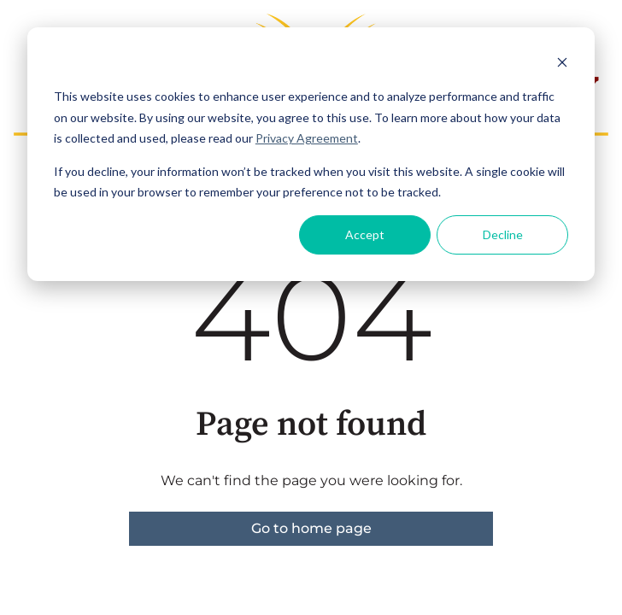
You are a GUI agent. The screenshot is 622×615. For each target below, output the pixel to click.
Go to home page (311, 528)
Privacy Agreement (306, 138)
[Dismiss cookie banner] (562, 64)
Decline (503, 234)
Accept (364, 234)
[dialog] (311, 154)
